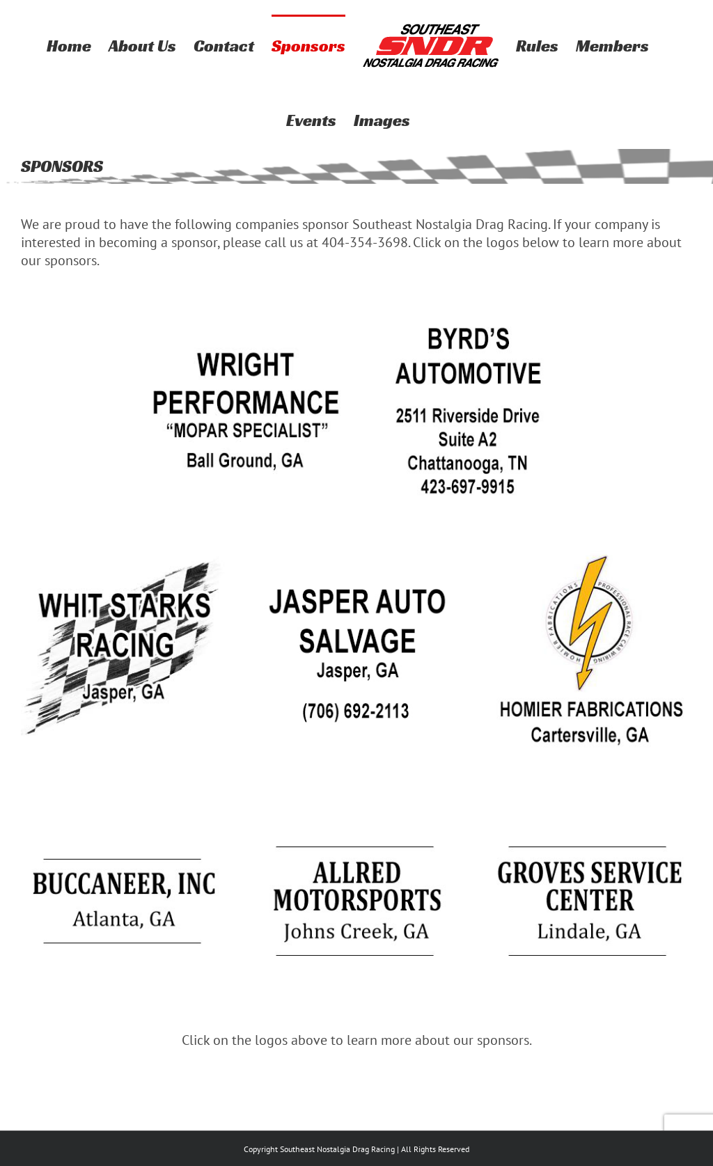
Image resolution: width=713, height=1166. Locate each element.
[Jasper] (356, 557)
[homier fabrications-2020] (589, 557)
